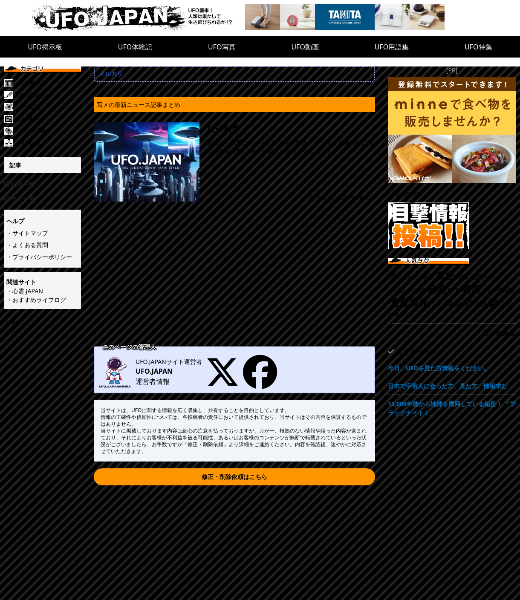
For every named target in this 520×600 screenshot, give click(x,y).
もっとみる (499, 333)
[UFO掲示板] (49, 83)
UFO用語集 (392, 47)
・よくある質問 (27, 245)
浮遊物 (505, 290)
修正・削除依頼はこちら (234, 477)
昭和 (462, 277)
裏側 (428, 277)
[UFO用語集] (49, 131)
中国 (480, 304)
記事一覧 (19, 184)
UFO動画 (305, 47)
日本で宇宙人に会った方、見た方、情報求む (447, 386)
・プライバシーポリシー (39, 257)
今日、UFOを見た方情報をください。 (439, 368)
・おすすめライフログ (36, 300)
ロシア (458, 303)
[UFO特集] (49, 143)
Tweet (12, 322)
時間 (437, 289)
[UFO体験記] (49, 95)
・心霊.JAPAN (24, 291)
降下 (454, 290)
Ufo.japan (403, 193)
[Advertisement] (234, 280)
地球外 (479, 277)
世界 (419, 303)
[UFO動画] (49, 119)
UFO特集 (478, 47)
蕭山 (488, 290)
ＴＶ (436, 304)
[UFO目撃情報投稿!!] (452, 225)
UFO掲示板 (45, 47)
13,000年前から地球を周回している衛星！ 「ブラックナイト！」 (452, 408)
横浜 (471, 289)
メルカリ (111, 73)
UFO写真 (222, 47)
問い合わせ (405, 277)
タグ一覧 (19, 198)
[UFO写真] (49, 107)
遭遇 (399, 303)
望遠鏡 (417, 290)
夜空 (445, 276)
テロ (496, 277)
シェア (13, 331)
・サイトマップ (27, 233)
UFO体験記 (135, 47)
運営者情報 (153, 381)
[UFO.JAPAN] (138, 18)
